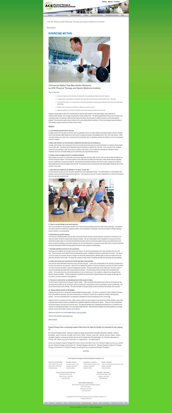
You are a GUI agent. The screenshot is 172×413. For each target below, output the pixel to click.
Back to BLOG (51, 27)
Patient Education (76, 15)
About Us (51, 403)
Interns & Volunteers (97, 15)
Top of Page (86, 350)
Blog (122, 15)
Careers (85, 15)
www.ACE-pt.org (68, 316)
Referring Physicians (62, 15)
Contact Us (59, 403)
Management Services (112, 15)
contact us (64, 339)
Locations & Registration (95, 407)
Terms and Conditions (76, 407)
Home (46, 403)
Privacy (85, 407)
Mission (50, 15)
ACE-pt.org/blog (81, 312)
